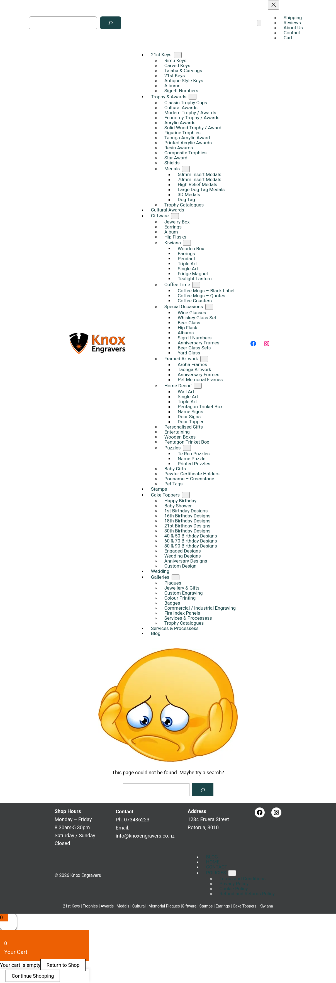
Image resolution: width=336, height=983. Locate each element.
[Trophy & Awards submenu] (192, 97)
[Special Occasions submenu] (209, 307)
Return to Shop (63, 965)
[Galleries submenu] (175, 577)
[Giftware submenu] (175, 216)
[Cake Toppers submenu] (186, 495)
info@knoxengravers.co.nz (145, 836)
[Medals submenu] (186, 169)
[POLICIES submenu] (232, 873)
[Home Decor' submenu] (198, 386)
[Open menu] (259, 23)
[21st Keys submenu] (178, 55)
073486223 (136, 820)
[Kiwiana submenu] (187, 243)
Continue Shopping (33, 976)
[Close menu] (273, 5)
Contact (124, 811)
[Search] (110, 23)
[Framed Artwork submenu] (204, 359)
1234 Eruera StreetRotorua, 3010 (208, 819)
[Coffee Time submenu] (196, 285)
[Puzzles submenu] (187, 448)
